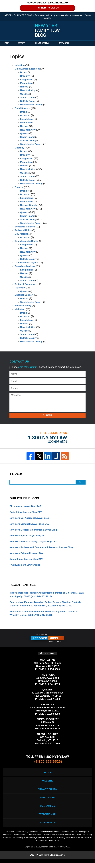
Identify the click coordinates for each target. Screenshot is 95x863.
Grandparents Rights (27, 262)
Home (7, 43)
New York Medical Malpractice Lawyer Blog (33, 530)
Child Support (23, 108)
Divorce (19, 187)
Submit (47, 415)
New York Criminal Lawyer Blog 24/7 (30, 524)
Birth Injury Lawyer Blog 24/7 (26, 506)
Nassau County (29, 205)
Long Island (27, 79)
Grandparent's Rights (27, 241)
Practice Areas (46, 43)
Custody (19, 147)
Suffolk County (28, 101)
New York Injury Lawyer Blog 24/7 (28, 536)
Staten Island (27, 97)
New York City (28, 90)
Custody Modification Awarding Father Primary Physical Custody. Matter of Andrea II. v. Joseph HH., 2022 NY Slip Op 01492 (46, 605)
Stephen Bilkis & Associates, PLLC (56, 851)
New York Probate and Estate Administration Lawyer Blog (42, 548)
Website (24, 43)
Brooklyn (25, 76)
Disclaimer (47, 800)
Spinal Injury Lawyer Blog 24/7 (26, 560)
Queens (24, 94)
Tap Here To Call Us (47, 7)
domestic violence (25, 226)
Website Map (47, 817)
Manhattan (26, 83)
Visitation (20, 309)
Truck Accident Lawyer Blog (25, 566)
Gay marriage (22, 233)
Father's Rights (23, 230)
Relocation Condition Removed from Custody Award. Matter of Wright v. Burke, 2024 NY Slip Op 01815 (45, 615)
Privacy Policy (47, 791)
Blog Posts (47, 826)
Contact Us (68, 43)
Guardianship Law (25, 266)
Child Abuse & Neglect (27, 68)
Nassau (24, 86)
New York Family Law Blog (47, 30)
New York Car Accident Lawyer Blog (29, 518)
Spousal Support (24, 295)
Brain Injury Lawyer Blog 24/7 (26, 512)
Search (81, 482)
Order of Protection (26, 284)
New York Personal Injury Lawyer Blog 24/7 (33, 542)
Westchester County (31, 104)
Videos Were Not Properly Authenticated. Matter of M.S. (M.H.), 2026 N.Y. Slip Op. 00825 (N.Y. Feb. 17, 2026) (44, 596)
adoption (20, 65)
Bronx (23, 72)
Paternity (20, 287)
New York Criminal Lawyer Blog (27, 554)
